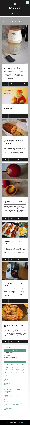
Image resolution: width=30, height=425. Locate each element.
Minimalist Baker (7, 386)
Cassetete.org (7, 401)
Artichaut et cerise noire (9, 382)
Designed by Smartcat (18, 422)
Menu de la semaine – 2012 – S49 (13, 326)
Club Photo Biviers (8, 409)
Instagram (6, 392)
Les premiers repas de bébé (13, 68)
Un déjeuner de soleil (8, 378)
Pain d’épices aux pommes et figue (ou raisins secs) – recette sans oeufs (14, 142)
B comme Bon (7, 383)
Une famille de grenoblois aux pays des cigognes (14, 403)
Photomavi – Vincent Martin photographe (12, 404)
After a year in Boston (8, 407)
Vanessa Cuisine (7, 380)
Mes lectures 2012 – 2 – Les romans (13, 284)
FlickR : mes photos (8, 391)
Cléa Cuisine (6, 379)
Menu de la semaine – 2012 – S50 (13, 242)
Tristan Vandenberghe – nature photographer (13, 405)
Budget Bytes (7, 384)
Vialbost (15, 7)
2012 (15, 362)
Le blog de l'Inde (7, 396)
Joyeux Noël (8, 108)
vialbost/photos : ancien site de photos (12, 395)
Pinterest (6, 393)
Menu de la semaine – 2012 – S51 (13, 201)
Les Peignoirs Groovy (8, 408)
